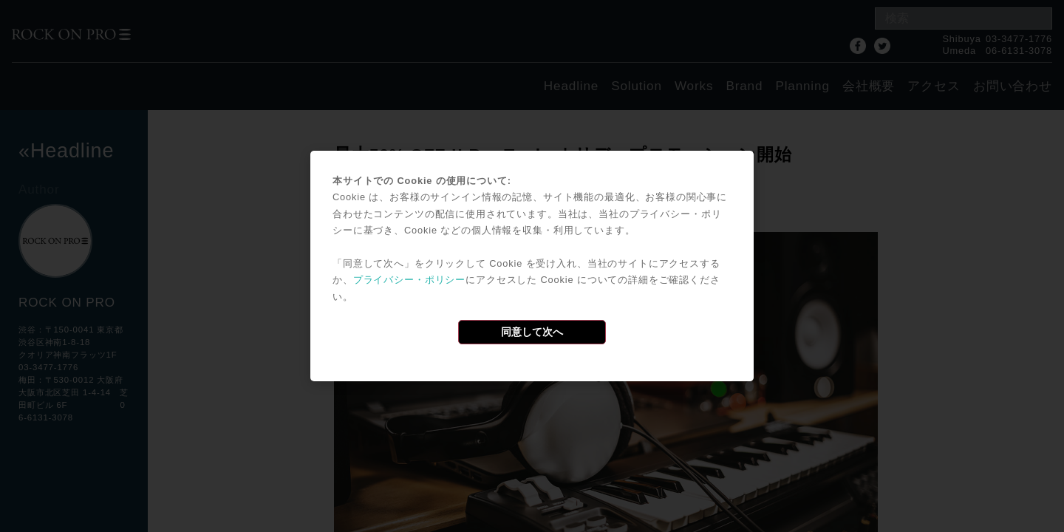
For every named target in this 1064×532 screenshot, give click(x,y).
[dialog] (532, 266)
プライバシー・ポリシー (409, 279)
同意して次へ (532, 332)
